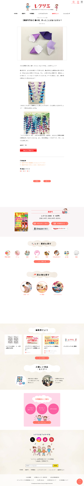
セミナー (28, 352)
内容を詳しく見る (42, 223)
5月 (29, 171)
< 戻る (36, 181)
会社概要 (29, 477)
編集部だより (55, 13)
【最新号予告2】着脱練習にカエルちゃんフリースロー (33, 162)
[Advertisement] (31, 196)
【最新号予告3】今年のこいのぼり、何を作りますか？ (33, 164)
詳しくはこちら (42, 422)
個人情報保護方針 (55, 477)
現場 (47, 351)
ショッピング (66, 13)
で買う (59, 228)
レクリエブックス (43, 13)
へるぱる (38, 461)
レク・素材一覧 (42, 261)
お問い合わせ (41, 480)
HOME (15, 13)
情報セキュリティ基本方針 (41, 477)
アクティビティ (53, 351)
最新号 (23, 13)
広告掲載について (64, 480)
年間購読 (78, 3)
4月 (25, 171)
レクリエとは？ (73, 3)
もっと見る (42, 357)
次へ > (47, 181)
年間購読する (61, 223)
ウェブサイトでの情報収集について (26, 480)
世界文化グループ (52, 480)
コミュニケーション (50, 352)
